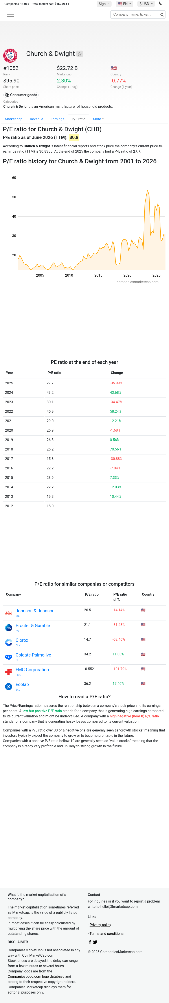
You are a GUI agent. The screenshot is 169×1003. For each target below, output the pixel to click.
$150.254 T (62, 3)
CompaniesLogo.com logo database (36, 976)
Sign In (104, 4)
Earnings (57, 119)
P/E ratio (78, 119)
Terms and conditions (106, 934)
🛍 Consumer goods (21, 95)
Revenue (36, 119)
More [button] (97, 119)
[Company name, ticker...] (137, 14)
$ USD (145, 4)
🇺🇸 (123, 4)
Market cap (13, 119)
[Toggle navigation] (11, 14)
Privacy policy (100, 925)
